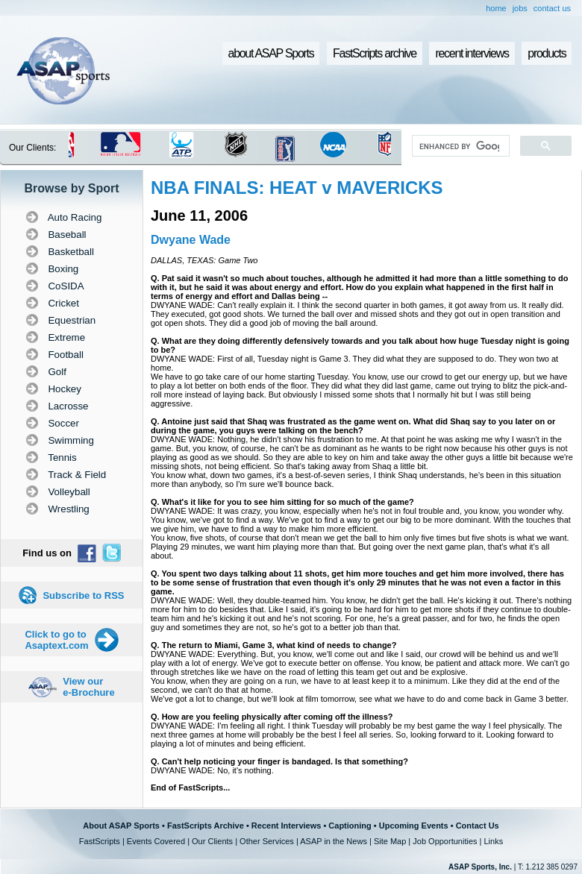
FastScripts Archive (205, 825)
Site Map (390, 841)
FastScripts (99, 841)
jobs (520, 8)
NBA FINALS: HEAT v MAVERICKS (297, 187)
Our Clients (212, 841)
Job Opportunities (445, 841)
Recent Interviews (286, 825)
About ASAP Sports (121, 825)
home (496, 8)
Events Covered (156, 841)
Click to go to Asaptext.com (56, 640)
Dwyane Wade (191, 239)
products (547, 53)
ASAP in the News (333, 841)
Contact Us (477, 825)
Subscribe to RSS (83, 595)
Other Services (267, 841)
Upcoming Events (413, 825)
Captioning (349, 825)
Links (493, 841)
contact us (552, 8)
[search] (459, 146)
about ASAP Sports (271, 53)
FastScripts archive (374, 53)
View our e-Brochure (88, 687)
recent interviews (471, 53)
